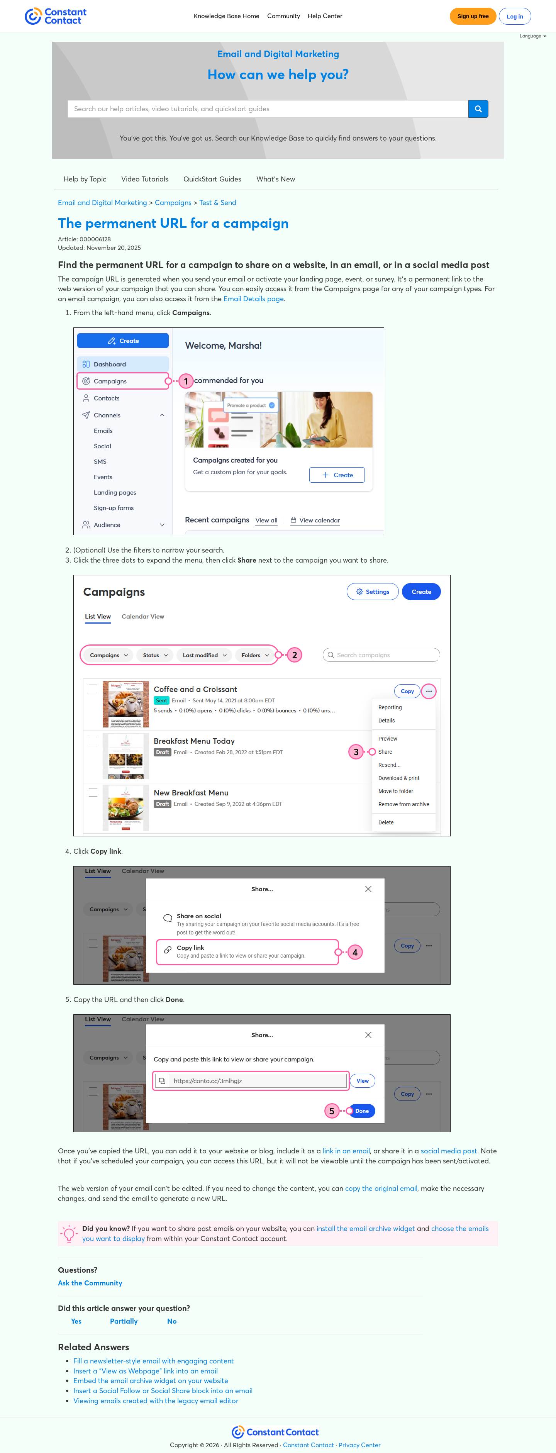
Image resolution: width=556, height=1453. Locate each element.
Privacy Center (360, 1445)
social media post (449, 1150)
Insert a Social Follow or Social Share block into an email (163, 1390)
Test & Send (217, 202)
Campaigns (173, 202)
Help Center (325, 16)
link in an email (346, 1150)
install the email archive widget (366, 1228)
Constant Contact (308, 1445)
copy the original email (381, 1188)
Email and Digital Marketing (102, 202)
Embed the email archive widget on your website (150, 1380)
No (172, 1321)
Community (283, 16)
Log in (515, 17)
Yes (76, 1321)
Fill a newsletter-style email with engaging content (153, 1360)
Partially (124, 1321)
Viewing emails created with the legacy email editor (155, 1400)
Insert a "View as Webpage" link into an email (145, 1371)
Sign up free (473, 16)
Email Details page (254, 298)
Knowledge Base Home (226, 16)
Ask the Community (90, 1282)
